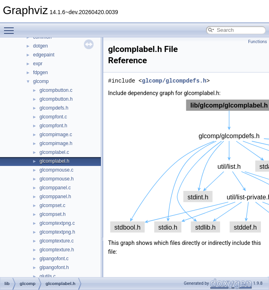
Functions (257, 41)
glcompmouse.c (56, 170)
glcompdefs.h (54, 108)
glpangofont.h (54, 267)
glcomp (41, 81)
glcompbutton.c (56, 90)
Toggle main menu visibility (11, 27)
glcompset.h (53, 214)
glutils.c (48, 276)
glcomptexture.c (57, 241)
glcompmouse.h (57, 179)
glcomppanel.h (55, 196)
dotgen (40, 46)
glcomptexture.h (57, 250)
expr (37, 63)
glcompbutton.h (56, 99)
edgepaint (43, 55)
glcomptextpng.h (57, 232)
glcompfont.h (53, 125)
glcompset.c (52, 205)
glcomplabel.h (54, 161)
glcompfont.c (53, 117)
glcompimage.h (56, 143)
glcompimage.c (56, 134)
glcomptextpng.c (57, 223)
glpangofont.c (54, 258)
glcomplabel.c (54, 152)
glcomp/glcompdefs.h (174, 81)
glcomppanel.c (55, 188)
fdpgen (40, 72)
